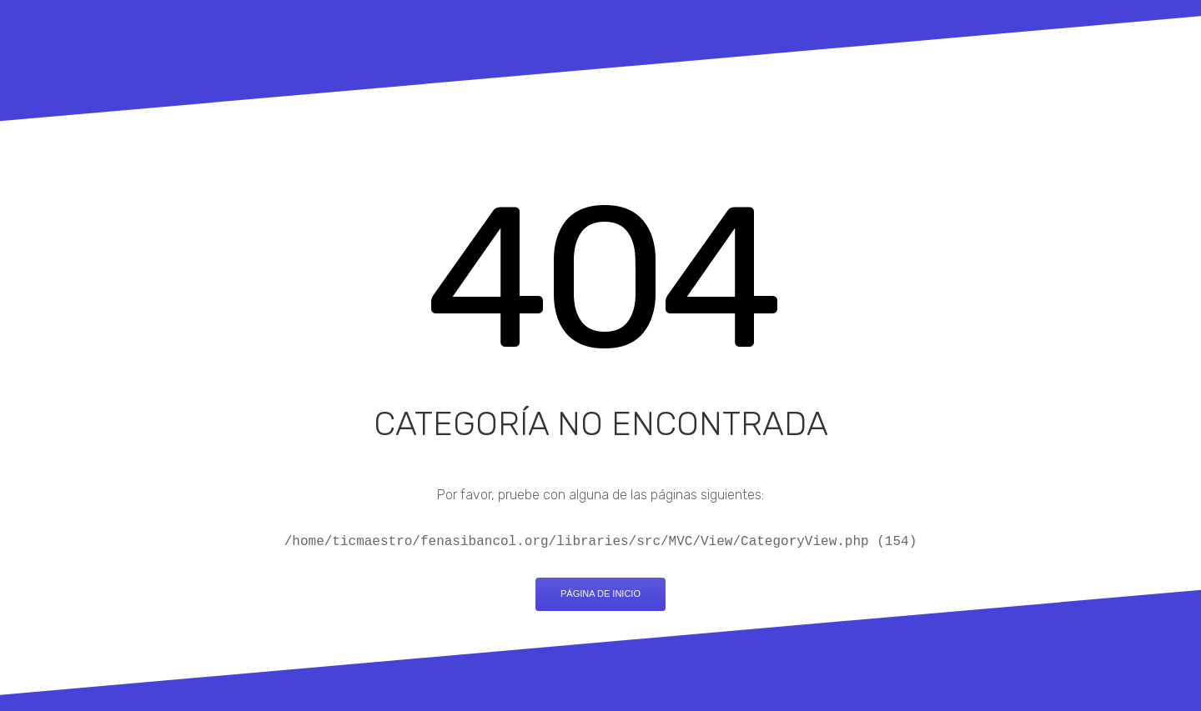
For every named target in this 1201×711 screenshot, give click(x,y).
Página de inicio (600, 593)
